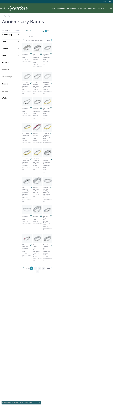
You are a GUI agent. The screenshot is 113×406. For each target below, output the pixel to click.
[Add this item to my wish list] (49, 73)
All (74, 363)
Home (53, 8)
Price (4, 41)
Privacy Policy (28, 402)
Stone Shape (7, 77)
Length (5, 91)
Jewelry (4, 16)
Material (5, 63)
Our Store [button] (92, 8)
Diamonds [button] (61, 8)
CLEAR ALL (17, 30)
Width (4, 98)
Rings (9, 16)
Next (107, 40)
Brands (5, 49)
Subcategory (7, 34)
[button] (106, 1)
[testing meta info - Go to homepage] (15, 8)
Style (4, 56)
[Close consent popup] (39, 402)
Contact (101, 8)
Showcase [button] (82, 8)
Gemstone (6, 70)
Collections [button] (71, 8)
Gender (5, 84)
